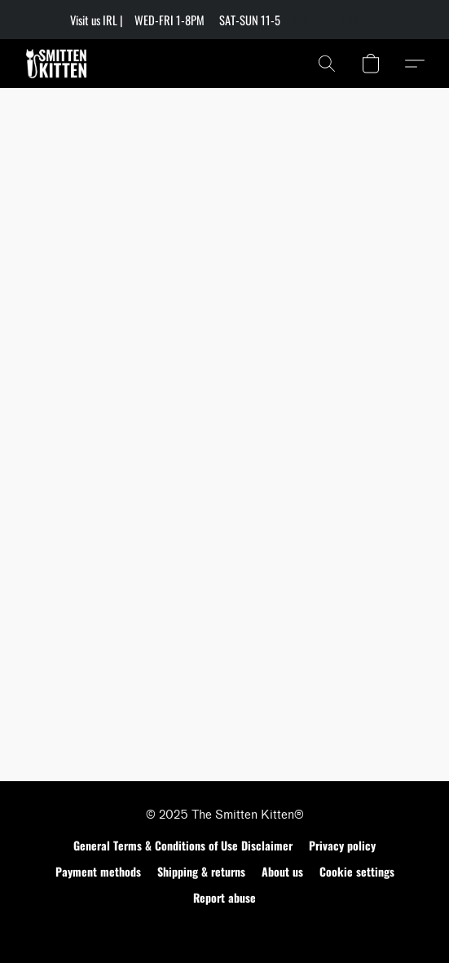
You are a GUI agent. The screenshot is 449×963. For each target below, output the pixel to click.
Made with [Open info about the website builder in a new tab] (224, 928)
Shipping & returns (201, 871)
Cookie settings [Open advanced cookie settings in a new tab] (356, 871)
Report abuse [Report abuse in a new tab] (224, 897)
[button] (58, 63)
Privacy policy (342, 845)
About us (282, 871)
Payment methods (98, 871)
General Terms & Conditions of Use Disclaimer (183, 845)
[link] (333, 20)
